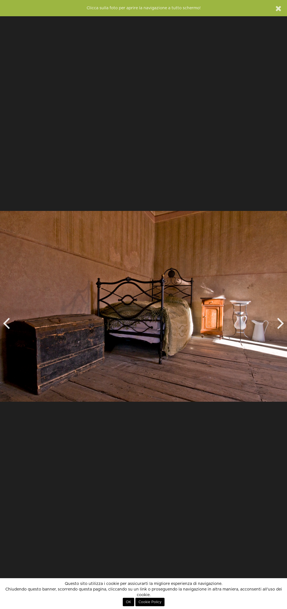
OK (128, 602)
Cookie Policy (149, 602)
